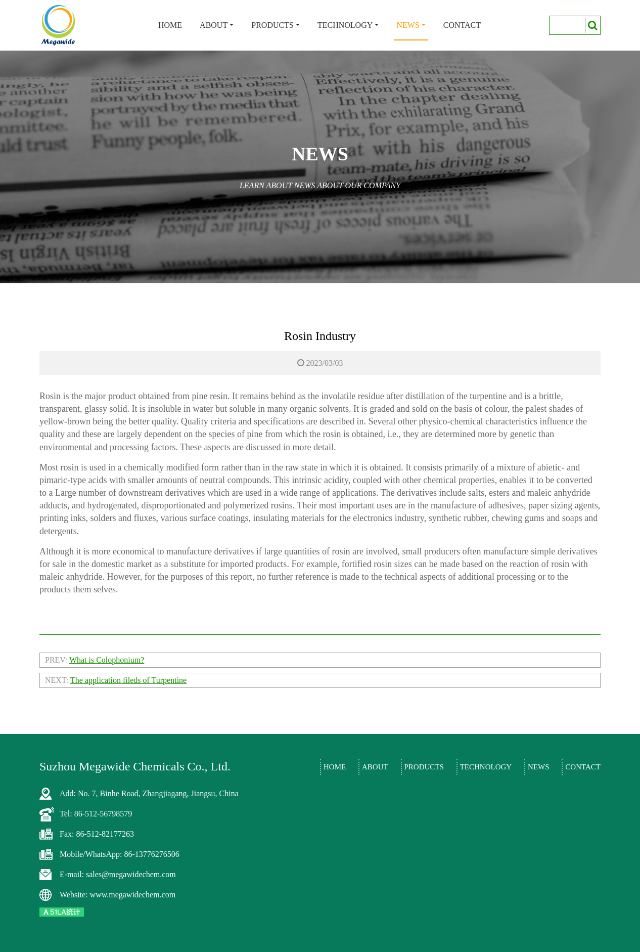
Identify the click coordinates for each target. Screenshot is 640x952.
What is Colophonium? (106, 660)
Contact (462, 25)
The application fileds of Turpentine (128, 680)
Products (272, 25)
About (213, 25)
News (407, 25)
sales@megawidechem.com (131, 874)
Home (170, 25)
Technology (345, 25)
